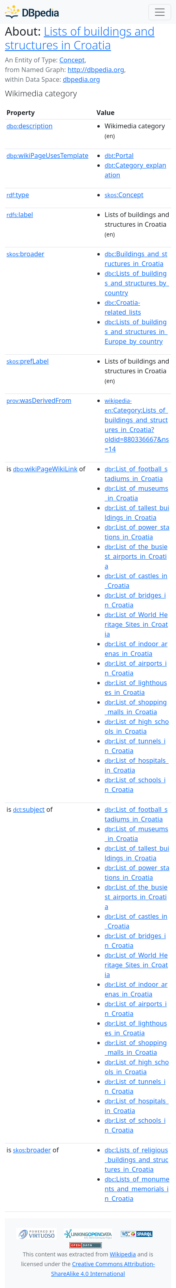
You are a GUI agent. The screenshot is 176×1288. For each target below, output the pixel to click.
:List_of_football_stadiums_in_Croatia (136, 473)
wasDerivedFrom (38, 400)
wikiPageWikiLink (45, 468)
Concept (71, 59)
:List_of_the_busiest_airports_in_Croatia (136, 556)
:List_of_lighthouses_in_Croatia (136, 687)
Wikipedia (123, 1254)
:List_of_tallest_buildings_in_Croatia (137, 512)
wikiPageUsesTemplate (47, 155)
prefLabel (27, 361)
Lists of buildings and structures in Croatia (80, 38)
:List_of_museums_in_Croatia (136, 493)
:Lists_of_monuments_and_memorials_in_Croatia (137, 1189)
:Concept (124, 194)
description (29, 125)
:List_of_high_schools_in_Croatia (137, 726)
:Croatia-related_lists (123, 307)
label (19, 214)
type (17, 194)
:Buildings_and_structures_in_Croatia (136, 258)
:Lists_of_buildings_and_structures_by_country (137, 283)
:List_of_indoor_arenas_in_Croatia (136, 648)
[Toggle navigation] (159, 12)
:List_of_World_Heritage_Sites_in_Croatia (136, 624)
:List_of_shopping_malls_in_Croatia (136, 707)
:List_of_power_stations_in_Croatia (137, 532)
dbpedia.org (81, 79)
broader (25, 253)
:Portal (119, 155)
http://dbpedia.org (96, 69)
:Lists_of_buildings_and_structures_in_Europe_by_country (136, 331)
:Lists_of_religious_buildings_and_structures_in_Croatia (136, 1159)
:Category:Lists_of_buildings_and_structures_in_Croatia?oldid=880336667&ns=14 (137, 425)
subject (29, 809)
